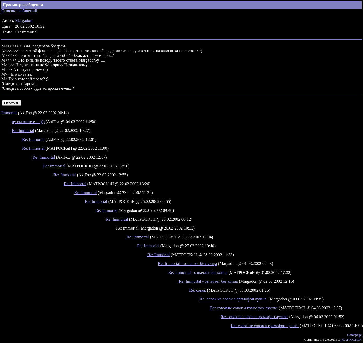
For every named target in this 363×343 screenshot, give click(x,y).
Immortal (9, 113)
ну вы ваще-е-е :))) (28, 121)
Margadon (23, 20)
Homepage (354, 335)
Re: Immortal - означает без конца (187, 263)
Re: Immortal (23, 130)
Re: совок (197, 290)
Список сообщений (19, 11)
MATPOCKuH (351, 339)
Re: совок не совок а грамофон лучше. (233, 299)
